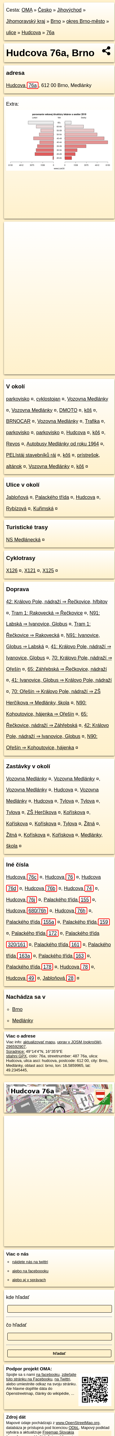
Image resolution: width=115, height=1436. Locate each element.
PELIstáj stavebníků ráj (31, 455)
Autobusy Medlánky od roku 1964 (63, 443)
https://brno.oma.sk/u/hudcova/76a (33, 369)
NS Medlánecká (23, 539)
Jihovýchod (69, 10)
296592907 (16, 1046)
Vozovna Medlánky (87, 399)
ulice (11, 32)
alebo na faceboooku (30, 1271)
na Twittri (62, 1379)
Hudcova (31, 32)
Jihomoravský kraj (25, 21)
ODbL (74, 1427)
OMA (27, 10)
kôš (88, 410)
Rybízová (16, 508)
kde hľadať (18, 1297)
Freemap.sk (80, 364)
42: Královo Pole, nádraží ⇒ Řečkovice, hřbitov (56, 601)
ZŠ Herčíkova (42, 812)
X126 (11, 570)
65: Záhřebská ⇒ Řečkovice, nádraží (67, 669)
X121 (30, 570)
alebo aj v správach (29, 1280)
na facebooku (47, 1374)
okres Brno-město (85, 21)
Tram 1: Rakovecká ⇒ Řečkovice (47, 613)
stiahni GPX (16, 1056)
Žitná (89, 823)
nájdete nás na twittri (30, 1262)
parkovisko (17, 399)
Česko (45, 10)
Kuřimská (43, 508)
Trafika (92, 421)
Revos (13, 443)
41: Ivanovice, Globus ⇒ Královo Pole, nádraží (62, 680)
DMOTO (68, 410)
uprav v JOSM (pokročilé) (79, 1042)
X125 (48, 570)
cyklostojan (48, 399)
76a (50, 32)
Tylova (67, 801)
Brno (56, 21)
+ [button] (14, 232)
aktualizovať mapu (39, 1042)
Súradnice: (15, 1051)
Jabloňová (17, 497)
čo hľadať (16, 1325)
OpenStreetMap (49, 364)
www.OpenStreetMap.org (77, 1422)
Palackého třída (52, 497)
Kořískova (74, 812)
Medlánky (22, 1020)
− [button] (14, 241)
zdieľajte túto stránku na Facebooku (41, 1376)
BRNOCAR (18, 421)
